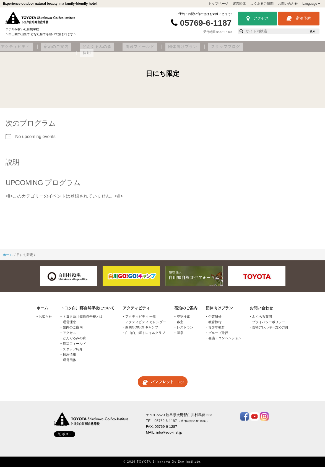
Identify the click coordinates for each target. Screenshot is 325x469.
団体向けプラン (243, 49)
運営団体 (239, 4)
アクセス (257, 18)
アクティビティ (97, 49)
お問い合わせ (288, 4)
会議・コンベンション (224, 341)
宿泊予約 (299, 18)
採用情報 (69, 357)
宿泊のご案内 (132, 49)
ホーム (8, 257)
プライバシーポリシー (268, 324)
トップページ (218, 4)
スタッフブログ (280, 49)
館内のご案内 (73, 330)
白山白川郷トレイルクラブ (145, 335)
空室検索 (183, 319)
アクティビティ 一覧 (140, 319)
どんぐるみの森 (168, 49)
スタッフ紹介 (73, 351)
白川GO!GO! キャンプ (141, 330)
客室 (180, 324)
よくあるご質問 (262, 4)
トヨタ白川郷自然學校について (45, 49)
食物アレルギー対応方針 (270, 330)
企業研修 (215, 319)
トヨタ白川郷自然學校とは (83, 319)
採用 (307, 49)
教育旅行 (215, 324)
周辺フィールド (205, 49)
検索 (312, 31)
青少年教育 (216, 330)
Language (311, 4)
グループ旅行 (218, 335)
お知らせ (45, 319)
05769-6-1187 (206, 22)
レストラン (185, 330)
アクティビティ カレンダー (145, 324)
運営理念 (69, 324)
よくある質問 (262, 319)
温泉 (180, 335)
